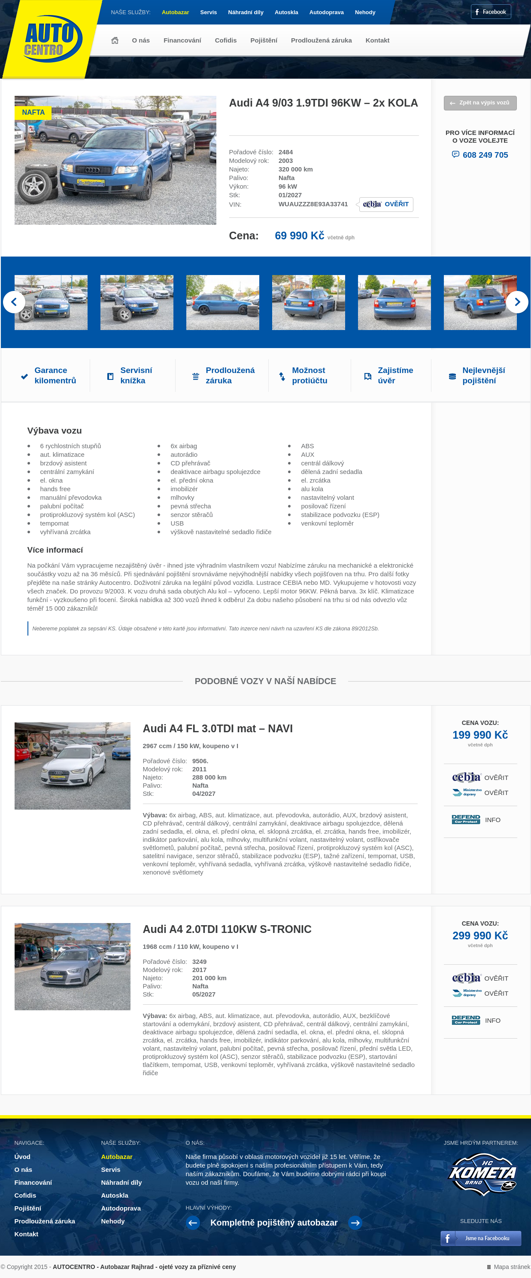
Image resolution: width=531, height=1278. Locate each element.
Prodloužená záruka (321, 40)
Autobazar (175, 12)
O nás (141, 40)
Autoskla (286, 12)
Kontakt (378, 40)
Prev (14, 302)
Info (496, 819)
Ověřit (397, 204)
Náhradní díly (246, 12)
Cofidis (226, 40)
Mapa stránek (512, 1266)
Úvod (114, 40)
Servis (208, 12)
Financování (182, 40)
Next (517, 302)
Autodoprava (326, 12)
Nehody (365, 12)
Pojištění (264, 40)
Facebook (494, 11)
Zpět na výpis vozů (485, 102)
